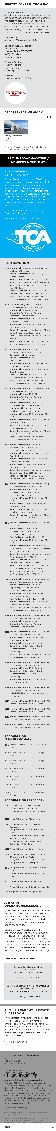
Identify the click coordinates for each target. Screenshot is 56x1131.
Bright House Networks (39, 887)
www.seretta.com (13, 57)
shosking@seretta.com (16, 70)
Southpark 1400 (36, 863)
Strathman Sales (36, 849)
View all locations (24, 46)
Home (6, 1126)
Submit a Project (29, 149)
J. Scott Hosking (13, 65)
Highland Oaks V (36, 860)
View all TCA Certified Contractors (21, 218)
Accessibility (22, 1108)
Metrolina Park (35, 819)
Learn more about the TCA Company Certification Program (23, 212)
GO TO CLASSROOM (19, 1042)
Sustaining (9, 40)
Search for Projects (12, 147)
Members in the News (28, 162)
